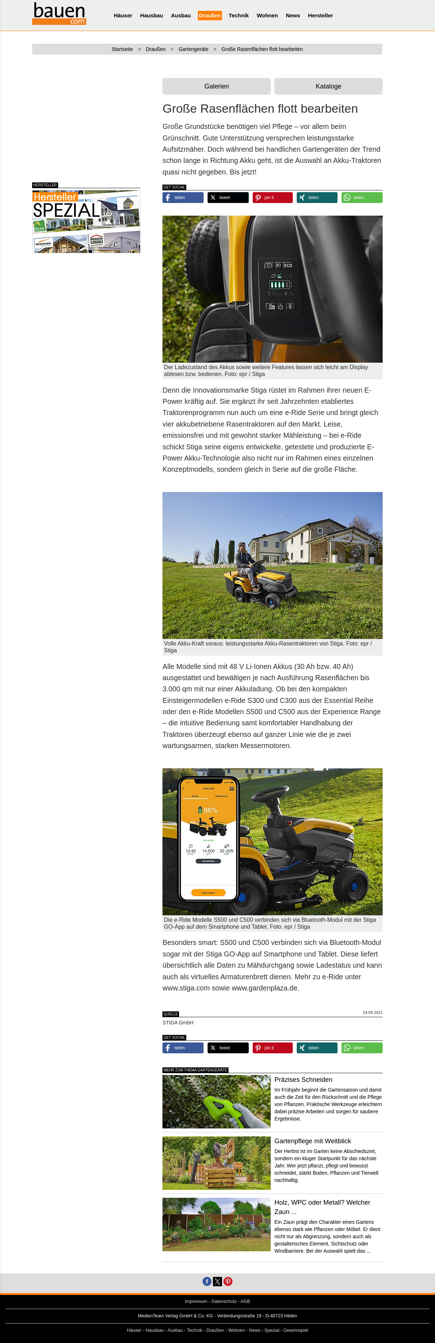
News (293, 15)
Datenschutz (224, 1301)
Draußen (210, 15)
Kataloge (329, 86)
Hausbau (151, 15)
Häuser (123, 15)
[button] (183, 197)
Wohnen (267, 15)
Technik (239, 15)
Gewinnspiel (295, 1330)
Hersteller (320, 15)
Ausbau (181, 15)
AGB (245, 1301)
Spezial (272, 1330)
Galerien (216, 86)
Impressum (196, 1301)
